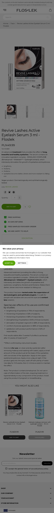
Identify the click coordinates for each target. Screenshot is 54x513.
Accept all (9, 263)
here (28, 258)
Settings (22, 263)
